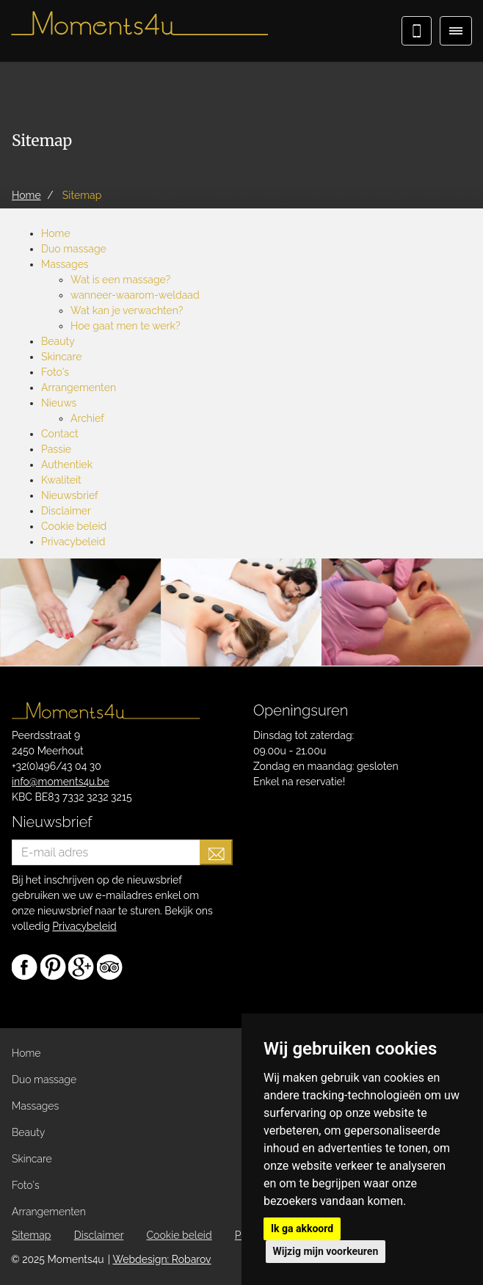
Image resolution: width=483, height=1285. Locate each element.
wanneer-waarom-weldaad (135, 295)
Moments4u (139, 29)
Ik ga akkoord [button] (302, 1228)
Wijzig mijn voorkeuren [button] (326, 1251)
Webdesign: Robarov (161, 1259)
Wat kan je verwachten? (126, 310)
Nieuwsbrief (69, 495)
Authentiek (66, 464)
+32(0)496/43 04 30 (56, 766)
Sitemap (31, 1235)
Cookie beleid (73, 526)
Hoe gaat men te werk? (125, 326)
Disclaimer (66, 511)
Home (55, 233)
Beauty (58, 341)
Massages (65, 264)
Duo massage (73, 249)
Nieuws (58, 403)
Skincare (61, 357)
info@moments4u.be (60, 781)
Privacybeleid (73, 541)
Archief (87, 418)
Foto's (55, 372)
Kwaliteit (61, 480)
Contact (60, 434)
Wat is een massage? (120, 279)
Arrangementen (78, 387)
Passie (56, 449)
